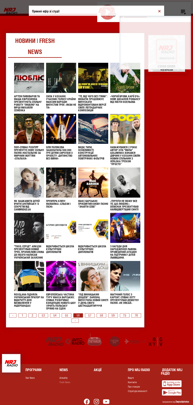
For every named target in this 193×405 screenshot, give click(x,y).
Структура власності (137, 391)
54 (55, 315)
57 (89, 315)
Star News (30, 378)
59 (113, 315)
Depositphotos (182, 401)
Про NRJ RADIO (139, 370)
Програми (33, 370)
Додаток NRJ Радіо (171, 372)
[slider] (136, 17)
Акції (97, 370)
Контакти (132, 382)
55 (66, 315)
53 (43, 315)
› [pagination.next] (75, 321)
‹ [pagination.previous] (12, 315)
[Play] (107, 12)
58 (101, 315)
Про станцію (134, 386)
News (64, 370)
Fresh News (65, 382)
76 (136, 315)
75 (124, 315)
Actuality (64, 378)
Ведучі (131, 378)
